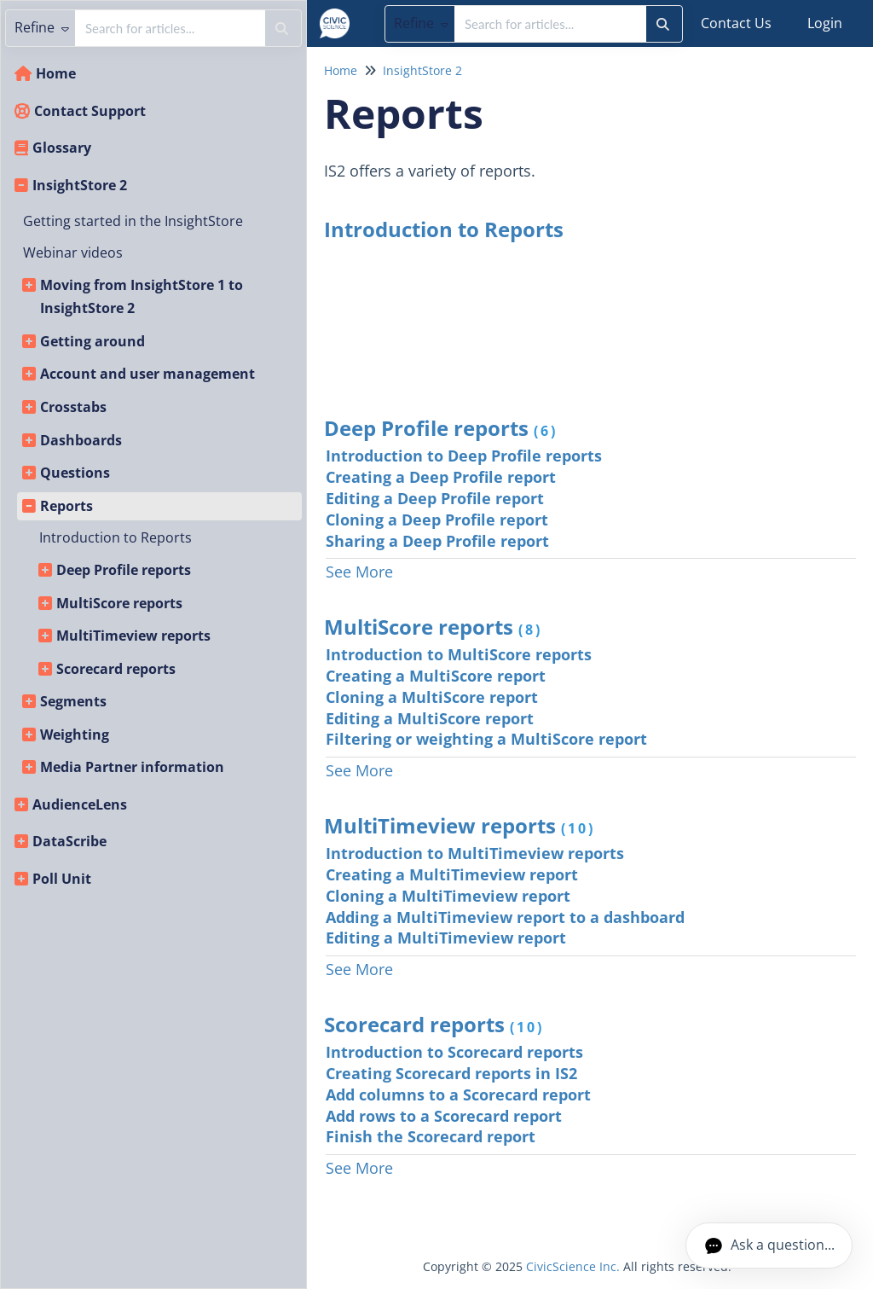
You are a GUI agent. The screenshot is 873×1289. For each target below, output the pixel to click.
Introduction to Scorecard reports (454, 1052)
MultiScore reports (119, 603)
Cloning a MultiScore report (432, 697)
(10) (578, 828)
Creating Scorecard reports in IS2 (451, 1073)
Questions (75, 472)
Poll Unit (61, 878)
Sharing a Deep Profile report (437, 541)
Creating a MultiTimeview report (452, 874)
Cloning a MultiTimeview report (448, 895)
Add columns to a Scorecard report (458, 1094)
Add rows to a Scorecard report (444, 1116)
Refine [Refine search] (421, 23)
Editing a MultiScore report (430, 718)
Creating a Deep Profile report (441, 477)
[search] (550, 24)
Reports (66, 505)
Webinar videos (73, 252)
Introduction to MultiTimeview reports (475, 853)
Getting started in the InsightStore (133, 221)
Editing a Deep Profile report (435, 498)
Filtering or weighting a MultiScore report (486, 739)
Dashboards (81, 440)
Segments (73, 701)
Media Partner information (132, 767)
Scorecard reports (116, 668)
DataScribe (69, 841)
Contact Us (736, 23)
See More (359, 571)
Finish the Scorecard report (430, 1136)
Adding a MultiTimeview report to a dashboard (505, 917)
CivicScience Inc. (573, 1266)
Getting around (92, 341)
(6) (546, 430)
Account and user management (147, 373)
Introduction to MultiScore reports (459, 654)
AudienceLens (79, 804)
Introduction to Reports (115, 537)
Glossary (61, 147)
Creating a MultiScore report (436, 675)
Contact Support (90, 111)
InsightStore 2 (79, 185)
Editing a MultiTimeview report (446, 937)
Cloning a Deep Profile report (437, 519)
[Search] (663, 24)
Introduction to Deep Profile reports (464, 455)
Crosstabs (73, 407)
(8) (530, 629)
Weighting (74, 734)
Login (824, 23)
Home (56, 73)
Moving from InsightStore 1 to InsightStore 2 (141, 297)
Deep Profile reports (123, 569)
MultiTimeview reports (133, 635)
